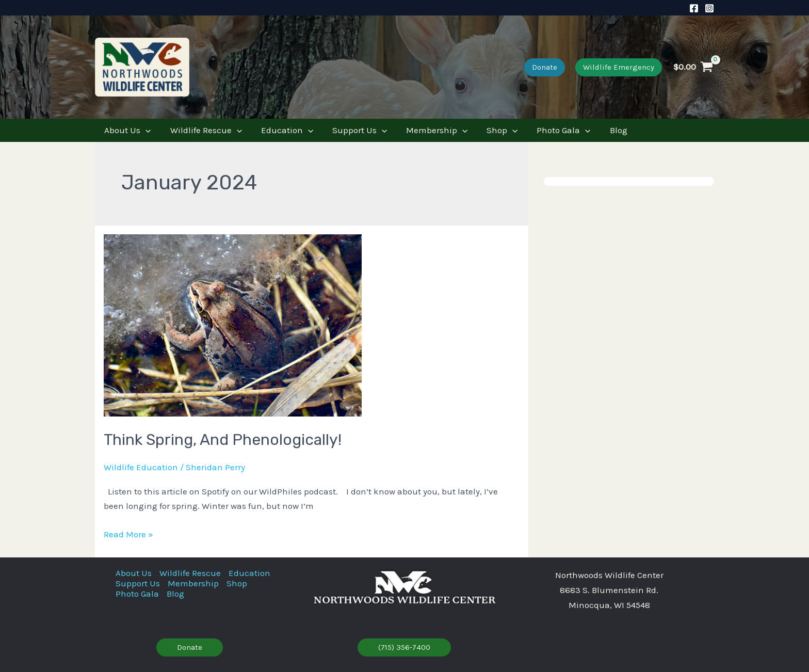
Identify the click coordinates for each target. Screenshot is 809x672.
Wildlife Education (141, 467)
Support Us (138, 583)
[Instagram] (709, 8)
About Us (134, 573)
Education (249, 573)
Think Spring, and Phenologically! (223, 439)
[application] (145, 130)
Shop (236, 583)
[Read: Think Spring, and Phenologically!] (233, 324)
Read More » (128, 534)
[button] (544, 67)
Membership (193, 583)
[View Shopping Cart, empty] (693, 67)
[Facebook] (694, 8)
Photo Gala (137, 593)
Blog (175, 593)
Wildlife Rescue (190, 573)
